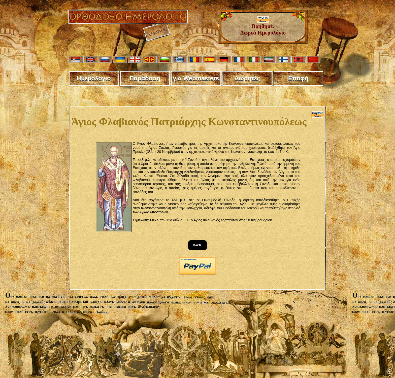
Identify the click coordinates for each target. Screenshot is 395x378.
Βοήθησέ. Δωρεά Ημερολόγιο (263, 27)
